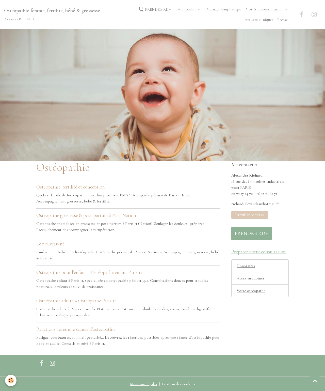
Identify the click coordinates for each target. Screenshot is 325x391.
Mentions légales (143, 383)
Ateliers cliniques (259, 19)
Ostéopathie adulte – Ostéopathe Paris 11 (76, 301)
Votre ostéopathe (251, 290)
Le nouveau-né (50, 244)
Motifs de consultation (265, 9)
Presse (282, 19)
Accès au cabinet (250, 278)
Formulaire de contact (250, 215)
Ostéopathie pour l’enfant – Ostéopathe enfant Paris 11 (89, 272)
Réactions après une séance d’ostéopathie (76, 329)
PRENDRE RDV (154, 9)
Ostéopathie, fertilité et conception (70, 187)
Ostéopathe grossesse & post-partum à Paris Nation (86, 215)
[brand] (52, 14)
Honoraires (246, 265)
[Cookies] (11, 380)
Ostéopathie (186, 9)
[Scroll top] (314, 380)
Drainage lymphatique (223, 9)
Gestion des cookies (178, 383)
